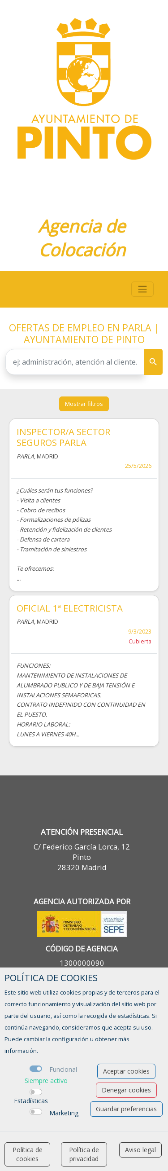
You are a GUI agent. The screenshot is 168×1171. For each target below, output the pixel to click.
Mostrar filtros (84, 404)
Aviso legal (140, 1149)
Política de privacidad (84, 1154)
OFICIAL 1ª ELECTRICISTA (70, 608)
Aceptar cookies (126, 1071)
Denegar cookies (126, 1090)
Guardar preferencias (126, 1109)
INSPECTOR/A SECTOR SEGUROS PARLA (63, 437)
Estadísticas (31, 1100)
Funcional (63, 1069)
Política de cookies (28, 1154)
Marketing (63, 1113)
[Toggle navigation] (142, 289)
